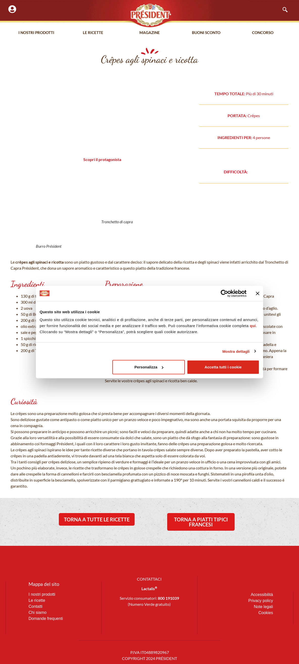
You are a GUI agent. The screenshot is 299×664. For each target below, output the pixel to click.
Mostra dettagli (236, 351)
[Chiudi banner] (257, 293)
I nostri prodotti (36, 32)
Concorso (262, 32)
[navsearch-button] (283, 10)
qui (253, 326)
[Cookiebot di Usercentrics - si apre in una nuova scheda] (224, 293)
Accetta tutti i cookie (223, 367)
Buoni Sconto (206, 32)
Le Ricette (93, 32)
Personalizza (148, 367)
